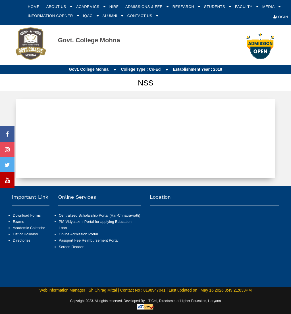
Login (280, 17)
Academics (88, 7)
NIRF (114, 7)
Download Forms (27, 215)
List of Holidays (25, 234)
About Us (56, 7)
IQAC (88, 16)
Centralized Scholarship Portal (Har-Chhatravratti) (99, 215)
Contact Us (140, 16)
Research (183, 7)
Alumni (111, 16)
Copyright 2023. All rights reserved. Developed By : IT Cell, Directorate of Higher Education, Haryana (145, 301)
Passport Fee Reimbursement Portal (89, 240)
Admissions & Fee (144, 7)
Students (215, 7)
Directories (21, 240)
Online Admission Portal (78, 234)
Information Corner (51, 16)
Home (34, 7)
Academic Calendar (29, 228)
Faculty (244, 7)
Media (269, 7)
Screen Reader (71, 247)
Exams (18, 221)
